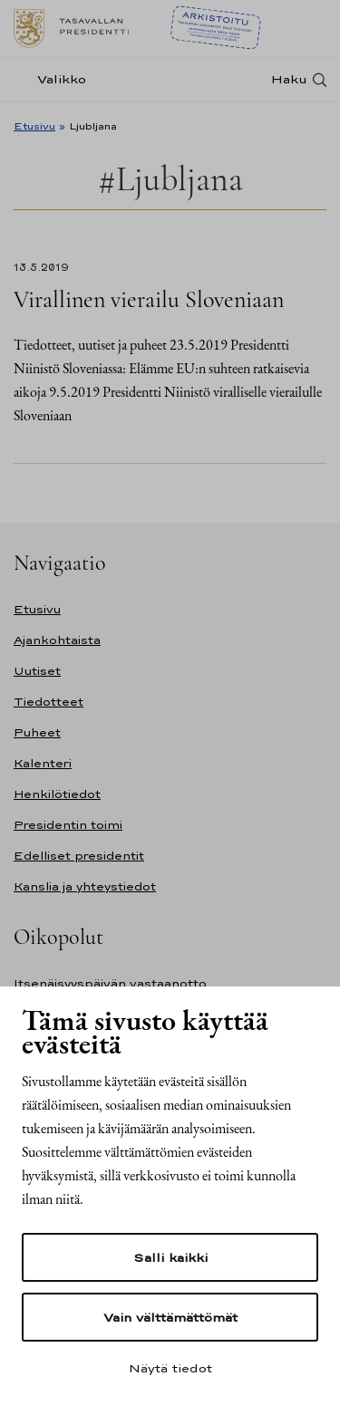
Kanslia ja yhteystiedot (85, 886)
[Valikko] (55, 79)
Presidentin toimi (68, 824)
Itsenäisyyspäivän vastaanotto (110, 983)
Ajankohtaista (57, 640)
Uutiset (37, 670)
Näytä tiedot (170, 1368)
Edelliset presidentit (79, 855)
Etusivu (34, 126)
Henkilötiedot (57, 794)
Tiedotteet (48, 701)
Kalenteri (43, 763)
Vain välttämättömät (170, 1317)
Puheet (37, 732)
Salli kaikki (170, 1257)
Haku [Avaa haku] (289, 79)
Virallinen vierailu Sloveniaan (149, 299)
